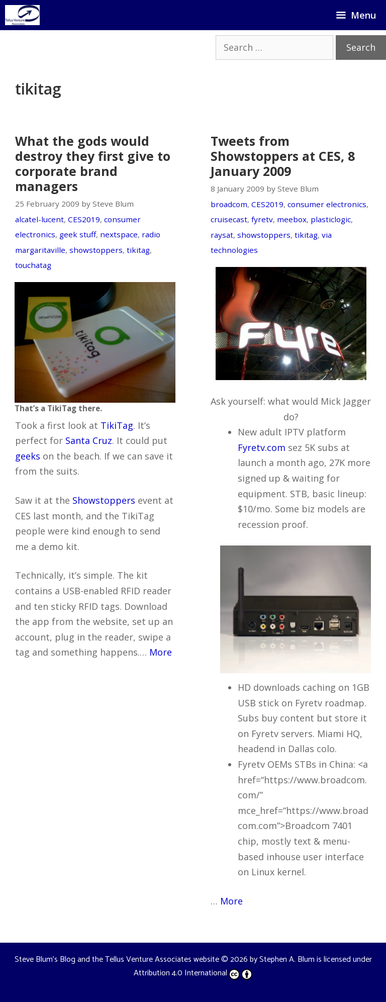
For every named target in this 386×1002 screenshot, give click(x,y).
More (160, 652)
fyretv (262, 219)
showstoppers (96, 250)
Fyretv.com (261, 447)
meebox (292, 219)
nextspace (119, 234)
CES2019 (84, 219)
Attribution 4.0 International (193, 973)
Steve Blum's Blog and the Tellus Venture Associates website (117, 959)
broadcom (229, 204)
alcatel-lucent (39, 219)
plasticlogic (331, 219)
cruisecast (229, 219)
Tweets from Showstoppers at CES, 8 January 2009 (283, 155)
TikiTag (117, 425)
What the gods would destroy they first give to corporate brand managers (92, 163)
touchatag (33, 265)
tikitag (138, 250)
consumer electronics (326, 204)
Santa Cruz (88, 440)
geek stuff (77, 234)
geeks (27, 456)
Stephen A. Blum (287, 959)
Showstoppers (103, 500)
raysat (222, 235)
